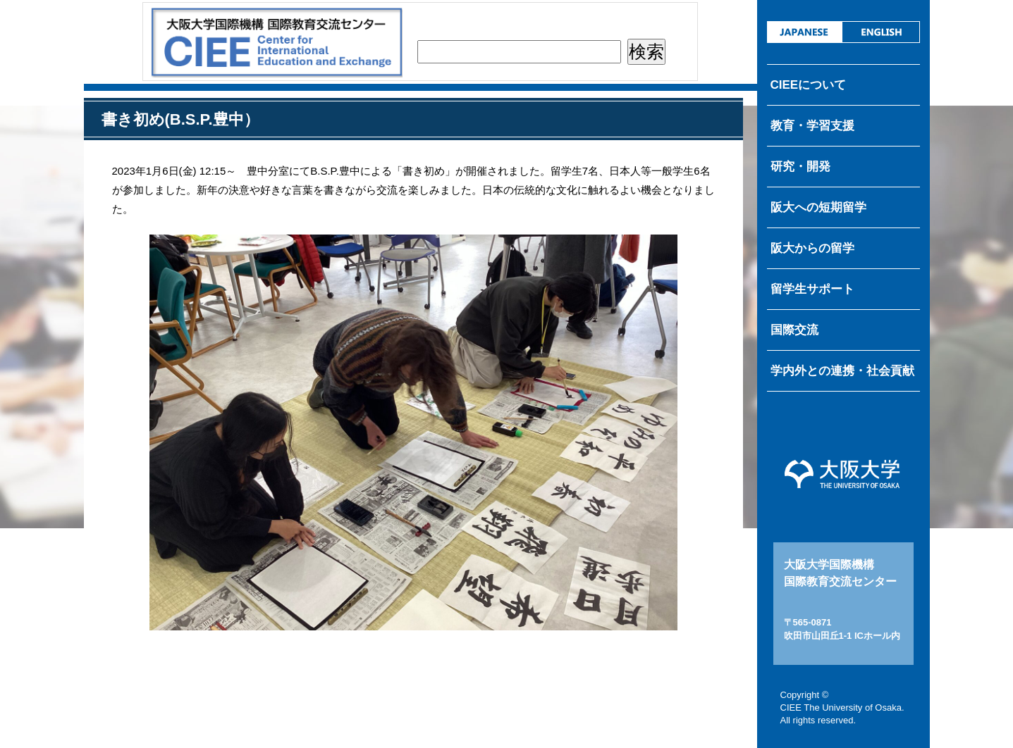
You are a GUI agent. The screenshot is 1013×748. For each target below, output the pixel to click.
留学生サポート (812, 289)
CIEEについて (809, 85)
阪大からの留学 (812, 248)
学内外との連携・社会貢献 (842, 371)
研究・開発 (800, 166)
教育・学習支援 (812, 125)
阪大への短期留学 (818, 207)
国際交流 (794, 330)
